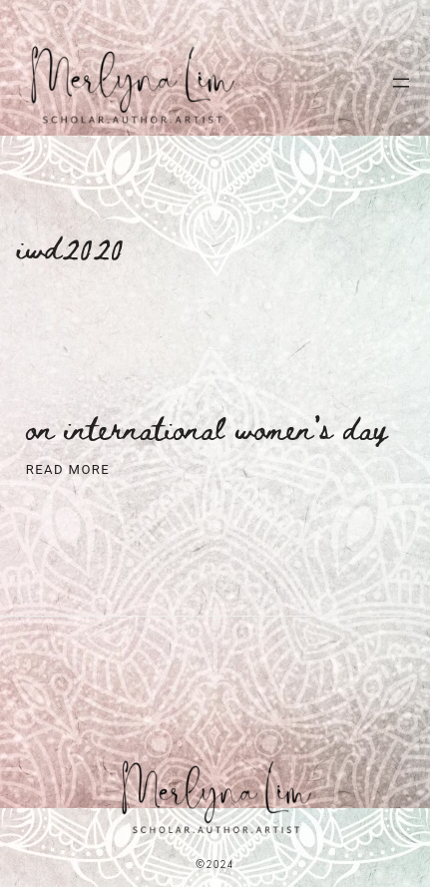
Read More (68, 470)
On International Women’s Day (206, 428)
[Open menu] (401, 83)
